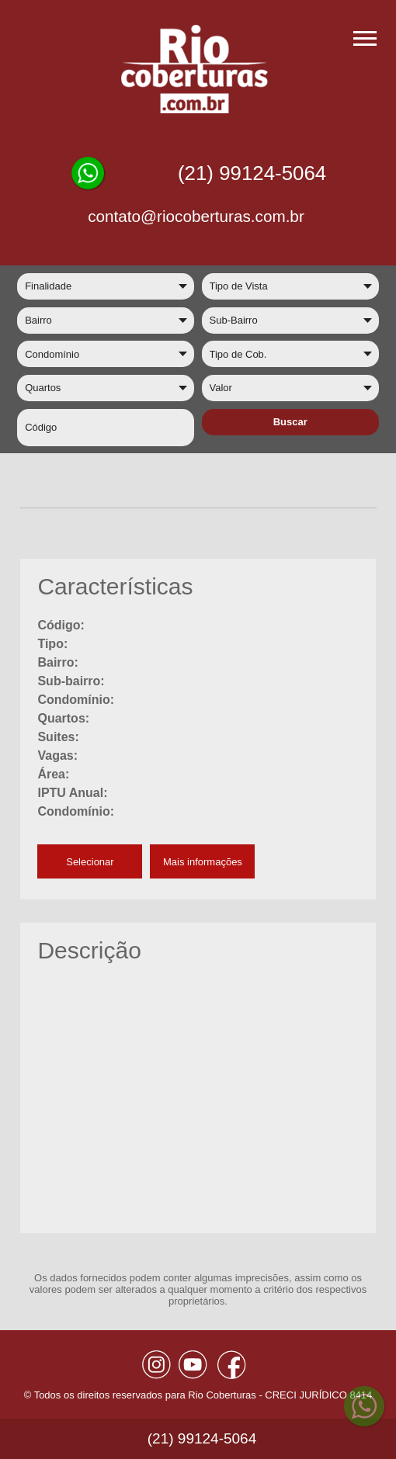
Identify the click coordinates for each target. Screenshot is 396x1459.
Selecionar (89, 862)
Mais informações (202, 862)
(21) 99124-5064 (252, 173)
